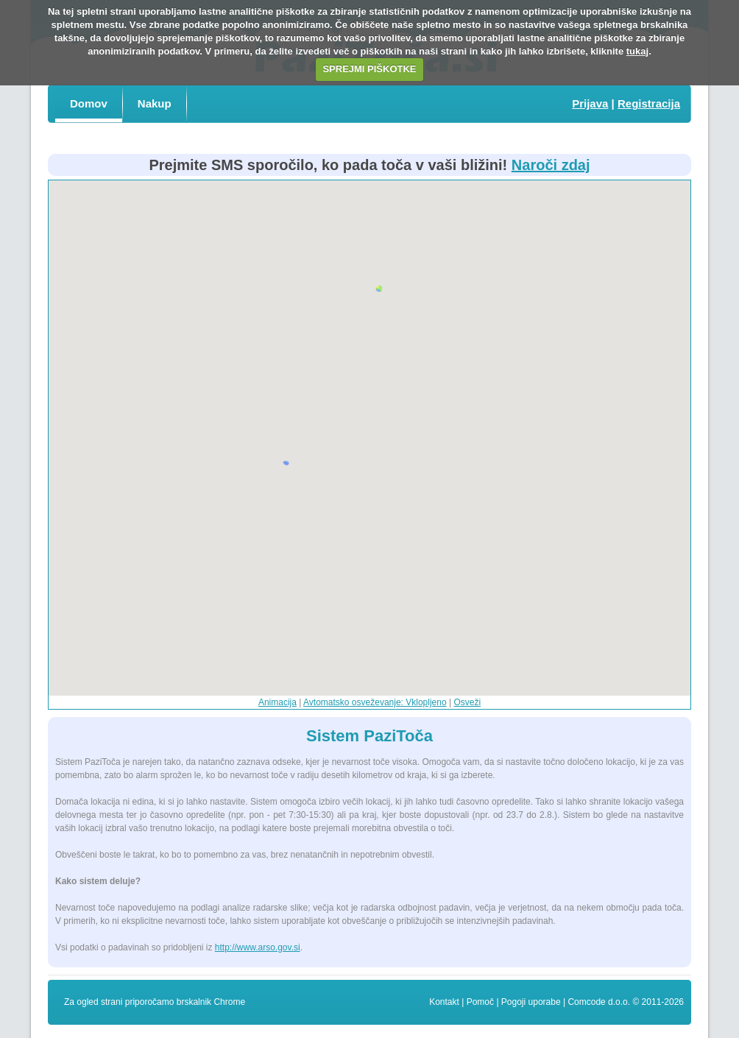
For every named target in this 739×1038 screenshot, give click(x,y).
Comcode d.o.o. (598, 1002)
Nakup (155, 103)
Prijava (590, 103)
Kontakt (444, 1002)
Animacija (277, 702)
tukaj (637, 51)
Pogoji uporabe (531, 1002)
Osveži (467, 702)
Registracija (649, 103)
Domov (88, 103)
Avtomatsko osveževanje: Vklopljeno (375, 702)
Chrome (229, 1002)
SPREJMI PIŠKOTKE (369, 68)
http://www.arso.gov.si (257, 947)
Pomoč (480, 1002)
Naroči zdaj (551, 165)
